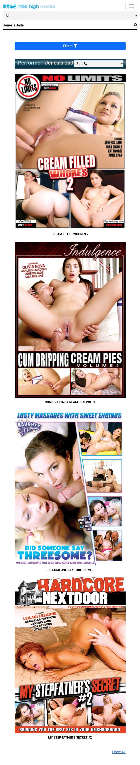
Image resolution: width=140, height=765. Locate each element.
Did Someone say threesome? (70, 570)
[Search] (67, 25)
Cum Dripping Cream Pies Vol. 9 (70, 402)
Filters (70, 46)
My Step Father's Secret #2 (70, 737)
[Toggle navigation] (131, 6)
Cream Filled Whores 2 (70, 234)
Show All (119, 752)
